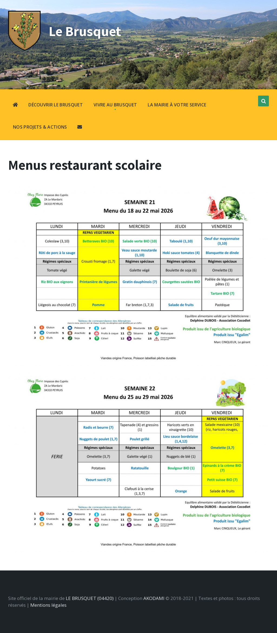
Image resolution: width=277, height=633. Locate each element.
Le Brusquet (85, 31)
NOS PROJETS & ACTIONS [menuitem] (40, 127)
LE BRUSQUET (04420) (90, 598)
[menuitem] (15, 105)
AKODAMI (153, 598)
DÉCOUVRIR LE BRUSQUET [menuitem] (55, 105)
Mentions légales (48, 605)
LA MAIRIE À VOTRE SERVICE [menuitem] (177, 105)
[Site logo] (24, 49)
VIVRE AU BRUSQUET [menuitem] (115, 105)
